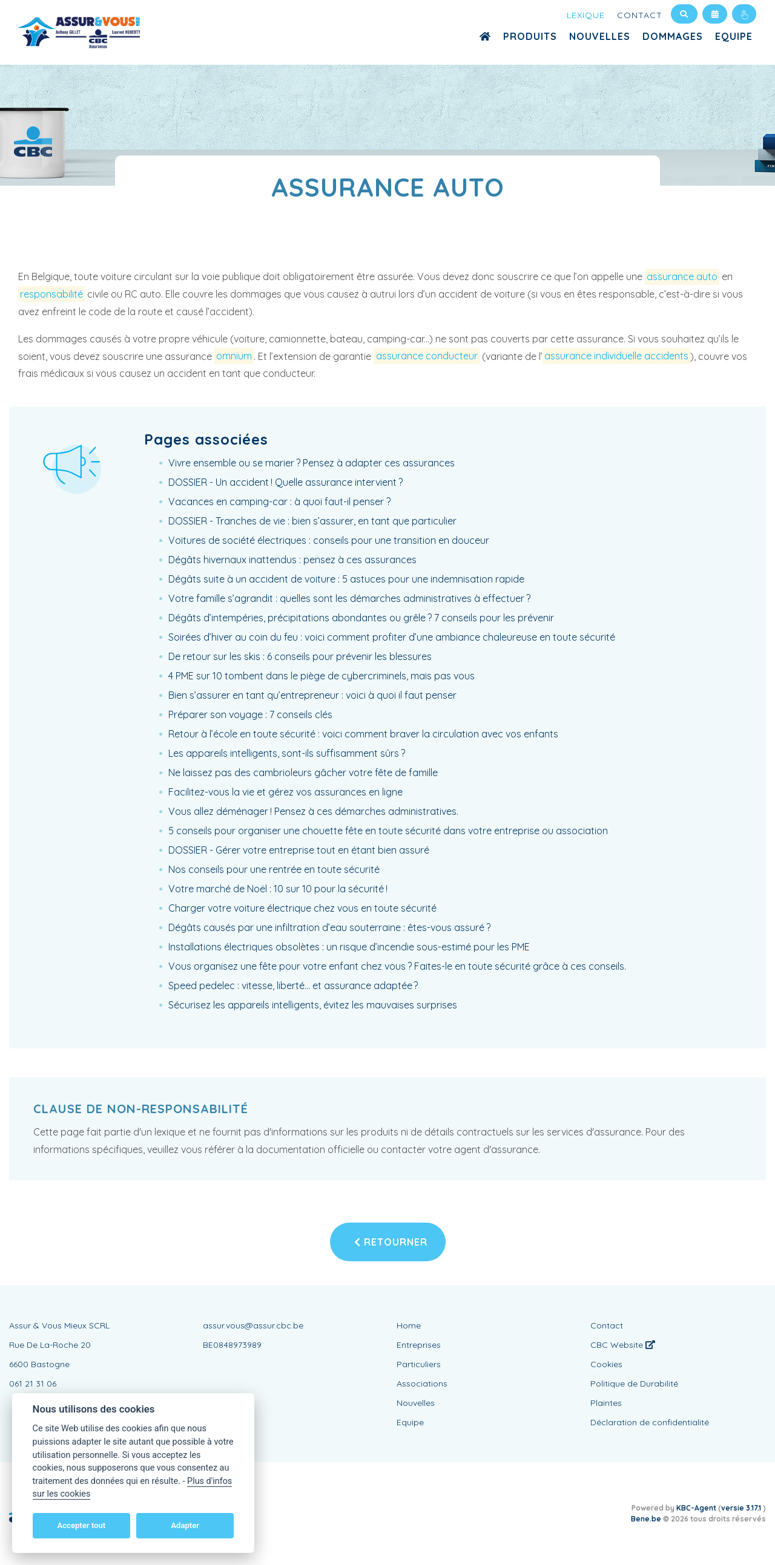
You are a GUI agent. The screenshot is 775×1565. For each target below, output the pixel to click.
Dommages (672, 36)
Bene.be (646, 1518)
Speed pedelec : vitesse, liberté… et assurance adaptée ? (293, 985)
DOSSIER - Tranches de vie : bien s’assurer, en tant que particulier (312, 521)
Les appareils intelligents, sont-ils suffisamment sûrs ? (286, 753)
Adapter (185, 1525)
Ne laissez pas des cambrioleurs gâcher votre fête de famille (303, 772)
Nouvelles (599, 36)
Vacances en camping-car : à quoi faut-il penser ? (279, 501)
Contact (639, 15)
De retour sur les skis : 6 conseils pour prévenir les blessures (300, 656)
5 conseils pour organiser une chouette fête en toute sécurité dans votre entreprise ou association (388, 831)
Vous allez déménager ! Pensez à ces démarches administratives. (313, 811)
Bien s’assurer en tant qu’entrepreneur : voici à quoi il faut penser (312, 695)
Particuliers (419, 1364)
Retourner (390, 1242)
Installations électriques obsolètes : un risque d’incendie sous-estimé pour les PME (349, 947)
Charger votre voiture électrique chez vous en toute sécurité (302, 908)
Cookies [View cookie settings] (606, 1364)
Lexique (586, 15)
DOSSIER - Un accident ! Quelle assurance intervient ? (285, 482)
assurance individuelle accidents (616, 356)
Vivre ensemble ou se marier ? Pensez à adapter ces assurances (311, 463)
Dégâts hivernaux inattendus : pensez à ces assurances (292, 560)
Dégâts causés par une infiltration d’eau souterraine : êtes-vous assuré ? (329, 927)
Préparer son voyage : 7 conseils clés (250, 714)
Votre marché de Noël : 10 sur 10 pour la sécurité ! (278, 889)
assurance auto (682, 276)
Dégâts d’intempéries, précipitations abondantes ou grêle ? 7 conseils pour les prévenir (361, 618)
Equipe (734, 36)
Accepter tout (81, 1525)
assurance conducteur (427, 356)
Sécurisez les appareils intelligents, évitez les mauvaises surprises (312, 1005)
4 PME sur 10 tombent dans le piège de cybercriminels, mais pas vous (321, 676)
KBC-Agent (696, 1507)
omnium (234, 356)
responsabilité (51, 294)
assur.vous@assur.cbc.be (253, 1325)
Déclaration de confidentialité (649, 1422)
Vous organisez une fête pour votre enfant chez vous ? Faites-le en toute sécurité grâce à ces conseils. (397, 966)
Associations (422, 1383)
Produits (530, 36)
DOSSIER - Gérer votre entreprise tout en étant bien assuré (298, 850)
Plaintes (606, 1402)
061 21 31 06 (32, 1383)
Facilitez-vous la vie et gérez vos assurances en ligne (285, 792)
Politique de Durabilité (634, 1383)
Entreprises (419, 1344)
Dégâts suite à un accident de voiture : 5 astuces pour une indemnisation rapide (346, 579)
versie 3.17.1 (742, 1507)
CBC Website (622, 1344)
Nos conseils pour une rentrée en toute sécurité (274, 869)
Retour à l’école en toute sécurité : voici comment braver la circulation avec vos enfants (363, 734)
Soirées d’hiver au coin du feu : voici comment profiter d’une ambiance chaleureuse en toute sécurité (391, 637)
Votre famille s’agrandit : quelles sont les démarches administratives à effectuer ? (349, 598)
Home (409, 1325)
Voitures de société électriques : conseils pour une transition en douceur (328, 540)
